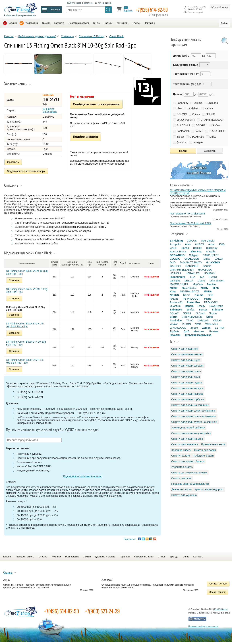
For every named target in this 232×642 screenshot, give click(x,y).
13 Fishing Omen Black (49, 110)
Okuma (198, 102)
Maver (173, 287)
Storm (173, 316)
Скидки (46, 23)
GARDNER (191, 266)
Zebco (194, 327)
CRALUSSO (192, 258)
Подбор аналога (85, 136)
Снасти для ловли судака (186, 382)
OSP (210, 295)
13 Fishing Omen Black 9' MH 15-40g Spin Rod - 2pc (25, 360)
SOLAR (174, 313)
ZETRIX (210, 114)
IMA (202, 276)
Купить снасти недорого (208, 489)
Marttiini (211, 284)
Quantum (182, 142)
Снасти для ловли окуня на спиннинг (193, 416)
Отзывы (43, 556)
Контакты (149, 23)
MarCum (198, 284)
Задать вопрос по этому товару (26, 170)
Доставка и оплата (79, 23)
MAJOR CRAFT (186, 119)
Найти (183, 150)
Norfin (186, 295)
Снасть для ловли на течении (189, 472)
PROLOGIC (211, 302)
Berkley (197, 247)
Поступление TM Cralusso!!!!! (187, 213)
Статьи (136, 23)
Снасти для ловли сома (185, 376)
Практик (175, 335)
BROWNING (177, 255)
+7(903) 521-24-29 (102, 610)
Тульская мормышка (198, 335)
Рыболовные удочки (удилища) (37, 36)
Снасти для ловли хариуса (187, 388)
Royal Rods (216, 305)
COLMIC (182, 114)
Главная (7, 556)
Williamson (211, 324)
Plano (207, 298)
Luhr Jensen (217, 280)
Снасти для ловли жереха (187, 393)
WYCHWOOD (178, 327)
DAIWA (218, 258)
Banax (180, 136)
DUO (173, 262)
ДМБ (186, 331)
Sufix (209, 316)
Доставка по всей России (199, 170)
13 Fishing (193, 108)
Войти (224, 23)
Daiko (213, 136)
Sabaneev (182, 102)
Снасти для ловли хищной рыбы (191, 433)
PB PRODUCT (191, 298)
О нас (96, 23)
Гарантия (59, 23)
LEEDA (189, 280)
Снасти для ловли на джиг (187, 438)
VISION (186, 324)
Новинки (12, 23)
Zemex (196, 114)
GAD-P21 (201, 125)
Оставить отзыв (218, 583)
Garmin (207, 266)
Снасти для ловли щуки (185, 360)
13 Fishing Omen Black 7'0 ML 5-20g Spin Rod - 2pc (26, 290)
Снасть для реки (181, 478)
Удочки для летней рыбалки (188, 427)
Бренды (108, 23)
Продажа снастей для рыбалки (190, 483)
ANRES (199, 244)
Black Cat (212, 247)
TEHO (189, 320)
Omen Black (116, 36)
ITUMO (213, 276)
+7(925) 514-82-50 (154, 9)
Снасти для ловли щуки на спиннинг (193, 410)
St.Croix (216, 125)
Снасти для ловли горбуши (187, 399)
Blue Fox (196, 251)
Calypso (193, 255)
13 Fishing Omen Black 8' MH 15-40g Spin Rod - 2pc (25, 324)
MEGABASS (196, 136)
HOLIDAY (209, 273)
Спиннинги (67, 36)
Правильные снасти (213, 444)
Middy (204, 287)
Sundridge (176, 320)
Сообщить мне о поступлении (96, 104)
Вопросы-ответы (25, 556)
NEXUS (174, 295)
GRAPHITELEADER (212, 119)
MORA (208, 291)
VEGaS (217, 320)
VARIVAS (203, 320)
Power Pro (193, 302)
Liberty (201, 280)
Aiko (179, 108)
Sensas (203, 309)
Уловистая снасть (182, 466)
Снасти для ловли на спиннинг (189, 405)
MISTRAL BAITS (189, 291)
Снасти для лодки (205, 450)
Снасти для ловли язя (184, 348)
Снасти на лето (180, 455)
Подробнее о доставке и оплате (82, 475)
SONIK (187, 313)
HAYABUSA (205, 269)
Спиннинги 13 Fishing (92, 36)
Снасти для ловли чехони (186, 354)
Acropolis (175, 244)
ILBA (192, 276)
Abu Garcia (207, 240)
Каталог (9, 36)
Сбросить (210, 150)
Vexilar (174, 324)
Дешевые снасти (181, 489)
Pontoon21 (183, 131)
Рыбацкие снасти (203, 455)
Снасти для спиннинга (184, 444)
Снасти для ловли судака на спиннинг (194, 421)
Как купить (122, 23)
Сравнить (13, 162)
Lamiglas (198, 142)
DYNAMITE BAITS (191, 262)
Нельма (213, 331)
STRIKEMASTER (192, 316)
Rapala (208, 108)
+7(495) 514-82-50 (61, 610)
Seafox (190, 309)
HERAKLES (193, 273)
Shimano (213, 102)
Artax (211, 244)
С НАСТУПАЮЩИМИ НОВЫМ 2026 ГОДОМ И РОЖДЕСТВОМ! (198, 192)
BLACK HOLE (217, 131)
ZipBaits (174, 331)
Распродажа (31, 23)
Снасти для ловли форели (187, 365)
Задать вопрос (217, 591)
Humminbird (177, 276)
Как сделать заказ (144, 556)
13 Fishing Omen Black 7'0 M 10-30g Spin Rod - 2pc (27, 272)
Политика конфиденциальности (203, 625)
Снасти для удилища (184, 495)
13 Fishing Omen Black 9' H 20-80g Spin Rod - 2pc (26, 342)
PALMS (199, 131)
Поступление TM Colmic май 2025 (190, 223)
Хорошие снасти (181, 450)
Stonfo (213, 313)
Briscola (210, 251)
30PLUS (192, 240)
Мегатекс (199, 331)
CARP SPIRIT (211, 255)
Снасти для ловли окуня (186, 371)
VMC (198, 324)
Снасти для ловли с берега (187, 461)
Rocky (201, 305)
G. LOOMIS (183, 125)
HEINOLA (175, 273)
